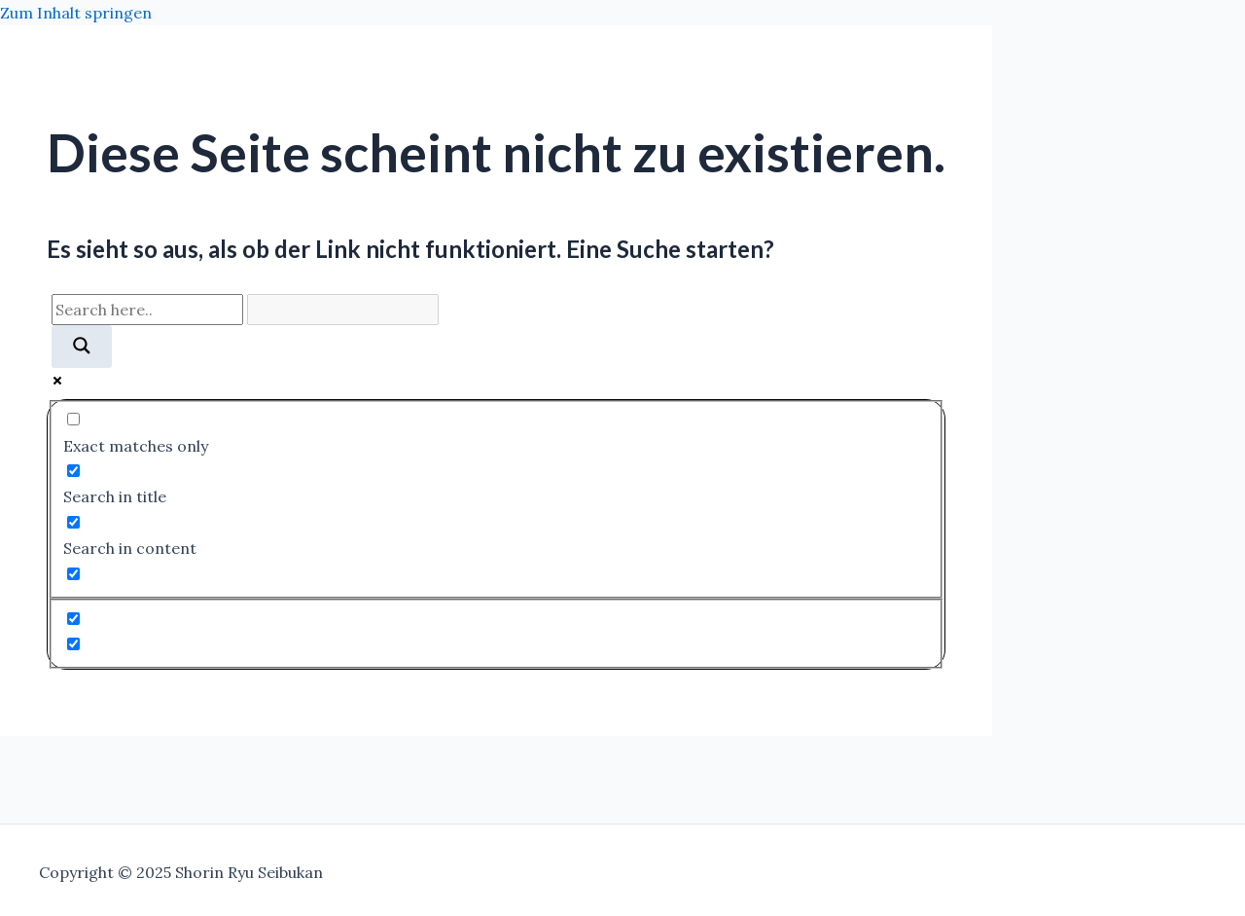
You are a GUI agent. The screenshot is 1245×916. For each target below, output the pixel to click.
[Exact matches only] (73, 419)
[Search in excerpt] (73, 574)
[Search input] (147, 309)
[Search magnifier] (82, 346)
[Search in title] (73, 470)
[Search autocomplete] (343, 309)
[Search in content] (73, 522)
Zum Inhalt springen (76, 12)
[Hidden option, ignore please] (73, 618)
